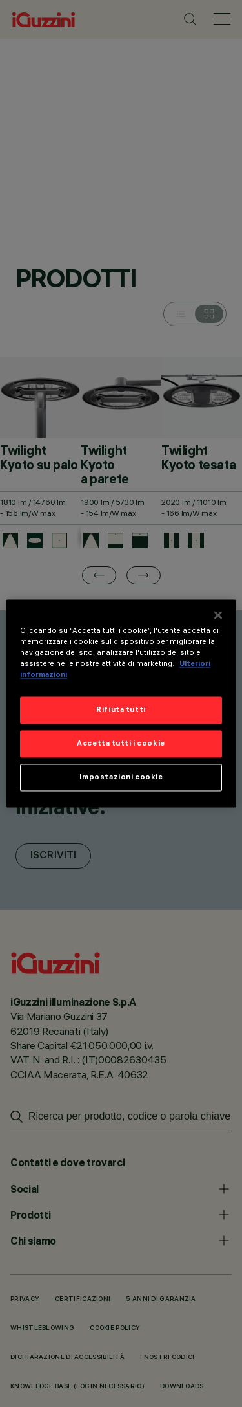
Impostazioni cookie (121, 777)
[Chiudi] (218, 615)
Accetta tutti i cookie (121, 743)
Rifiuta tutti (120, 710)
